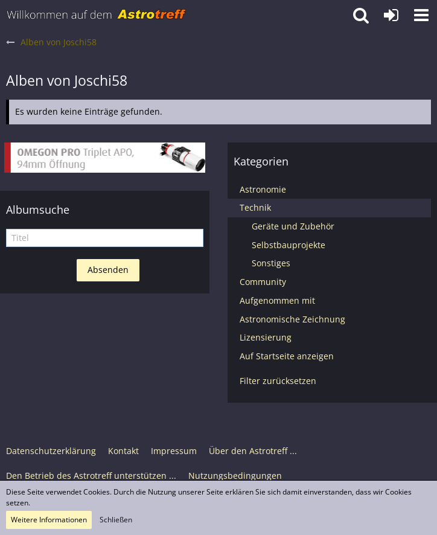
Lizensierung (266, 337)
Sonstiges (271, 263)
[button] (421, 15)
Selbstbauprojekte (288, 245)
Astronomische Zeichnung (292, 319)
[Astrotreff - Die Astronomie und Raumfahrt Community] (97, 15)
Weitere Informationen (49, 519)
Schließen (116, 519)
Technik (255, 207)
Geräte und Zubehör (293, 226)
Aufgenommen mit (277, 300)
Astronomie (263, 189)
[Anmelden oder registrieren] (391, 15)
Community (263, 281)
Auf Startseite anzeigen (287, 356)
